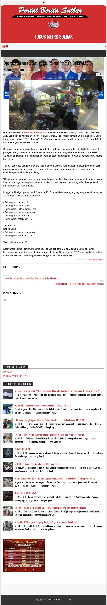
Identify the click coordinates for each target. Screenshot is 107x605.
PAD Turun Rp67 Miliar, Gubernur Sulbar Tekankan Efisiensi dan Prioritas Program (49, 434)
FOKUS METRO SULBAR (54, 36)
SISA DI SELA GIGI (22, 449)
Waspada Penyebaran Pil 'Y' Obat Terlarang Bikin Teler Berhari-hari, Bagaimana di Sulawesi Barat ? (57, 391)
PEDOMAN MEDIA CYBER (17, 376)
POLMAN (16, 75)
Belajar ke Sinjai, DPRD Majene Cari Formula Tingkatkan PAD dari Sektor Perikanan (50, 507)
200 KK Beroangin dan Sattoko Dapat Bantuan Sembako (38, 464)
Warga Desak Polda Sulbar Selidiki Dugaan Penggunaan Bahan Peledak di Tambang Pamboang (55, 478)
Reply (7, 75)
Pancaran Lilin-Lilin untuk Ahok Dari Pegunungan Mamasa (79, 283)
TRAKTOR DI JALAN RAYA (25, 493)
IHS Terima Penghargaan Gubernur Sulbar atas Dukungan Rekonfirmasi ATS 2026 (49, 420)
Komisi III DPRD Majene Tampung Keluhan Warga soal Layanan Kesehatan (46, 522)
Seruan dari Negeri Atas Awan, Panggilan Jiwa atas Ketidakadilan (31, 278)
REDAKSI (8, 372)
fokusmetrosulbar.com (34, 132)
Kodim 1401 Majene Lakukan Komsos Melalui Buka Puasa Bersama (43, 405)
